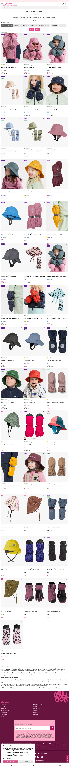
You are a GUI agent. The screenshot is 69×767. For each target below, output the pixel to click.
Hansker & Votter (25, 25)
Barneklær (27, 14)
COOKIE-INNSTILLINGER (26, 762)
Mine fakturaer (3, 708)
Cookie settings (4, 712)
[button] (2, 3)
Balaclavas (16, 25)
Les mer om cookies (7, 758)
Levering (35, 706)
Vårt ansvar (35, 714)
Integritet (35, 710)
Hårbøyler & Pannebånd (44, 25)
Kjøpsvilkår (3, 706)
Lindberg (12, 670)
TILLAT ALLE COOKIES (10, 762)
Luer (61, 25)
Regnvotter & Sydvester (38, 14)
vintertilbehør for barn (37, 674)
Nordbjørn (7, 670)
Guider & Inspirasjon (5, 710)
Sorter (37, 29)
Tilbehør (31, 14)
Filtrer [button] (31, 29)
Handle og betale (36, 708)
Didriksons (3, 670)
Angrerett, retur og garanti (38, 704)
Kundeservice (3, 704)
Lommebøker (54, 25)
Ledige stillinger (4, 714)
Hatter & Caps (34, 25)
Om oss (2, 716)
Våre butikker (35, 712)
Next (66, 25)
